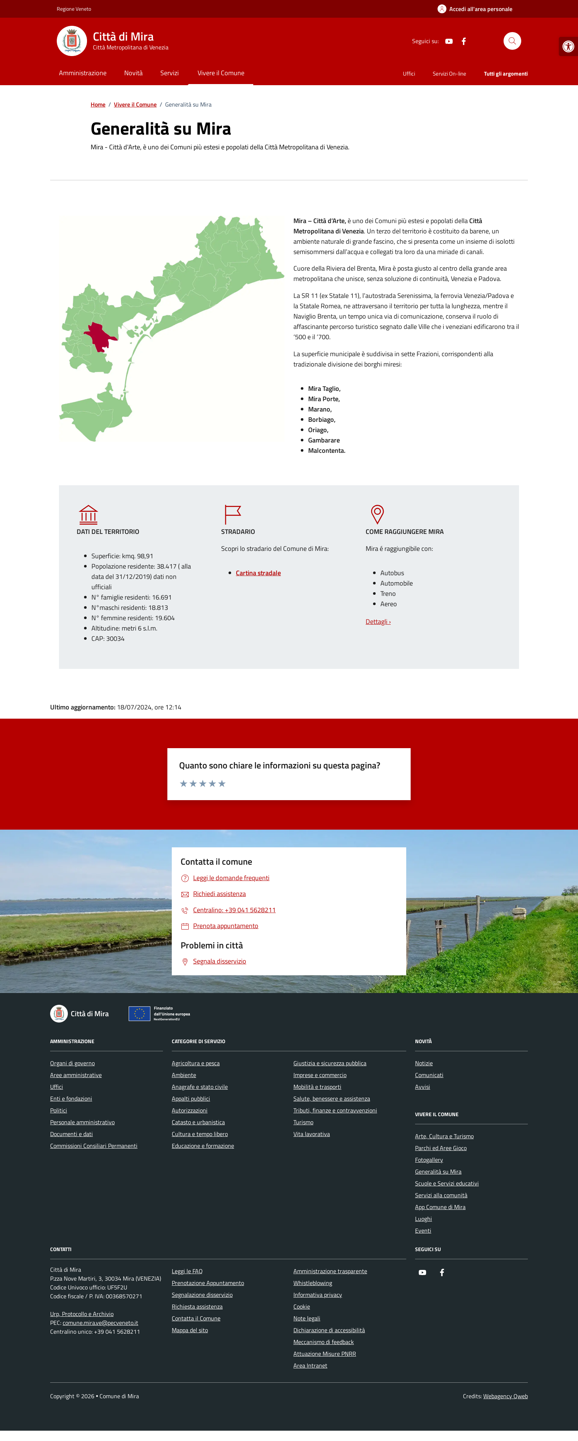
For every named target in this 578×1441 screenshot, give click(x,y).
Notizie (424, 1063)
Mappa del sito (190, 1330)
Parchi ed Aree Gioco (441, 1147)
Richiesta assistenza (197, 1306)
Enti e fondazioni (71, 1098)
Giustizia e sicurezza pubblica (329, 1063)
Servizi (169, 73)
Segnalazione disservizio (202, 1294)
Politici (58, 1110)
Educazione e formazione (203, 1145)
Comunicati (429, 1074)
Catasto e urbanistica (198, 1122)
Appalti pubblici (191, 1098)
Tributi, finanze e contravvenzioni (335, 1110)
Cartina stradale (258, 573)
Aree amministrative (76, 1074)
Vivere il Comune (221, 73)
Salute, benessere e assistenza (331, 1098)
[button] (568, 46)
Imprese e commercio (320, 1074)
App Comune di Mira (440, 1206)
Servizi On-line (449, 73)
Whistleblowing (312, 1282)
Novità (133, 73)
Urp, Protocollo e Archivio (82, 1313)
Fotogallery (429, 1159)
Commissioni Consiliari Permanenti (93, 1145)
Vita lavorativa (311, 1133)
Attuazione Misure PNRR (324, 1353)
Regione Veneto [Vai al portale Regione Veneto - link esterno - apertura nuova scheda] (74, 9)
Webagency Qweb (505, 1396)
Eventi (423, 1230)
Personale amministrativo (82, 1122)
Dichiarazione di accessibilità (329, 1330)
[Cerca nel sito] (512, 41)
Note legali (306, 1318)
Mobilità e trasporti (317, 1086)
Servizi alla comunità (441, 1195)
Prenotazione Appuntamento (208, 1282)
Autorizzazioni (190, 1110)
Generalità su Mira (438, 1171)
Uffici (409, 73)
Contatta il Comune (196, 1318)
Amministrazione (83, 73)
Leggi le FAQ (187, 1271)
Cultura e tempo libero (200, 1133)
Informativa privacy (317, 1294)
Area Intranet (310, 1365)
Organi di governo (72, 1063)
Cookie (301, 1306)
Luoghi (423, 1218)
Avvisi (422, 1086)
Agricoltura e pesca (196, 1063)
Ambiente (184, 1074)
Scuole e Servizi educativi (447, 1183)
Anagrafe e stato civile (200, 1086)
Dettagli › (378, 621)
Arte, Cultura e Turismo (444, 1136)
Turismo (303, 1122)
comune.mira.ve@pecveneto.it (100, 1322)
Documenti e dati (71, 1133)
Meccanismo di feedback (323, 1341)
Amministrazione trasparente (330, 1271)
